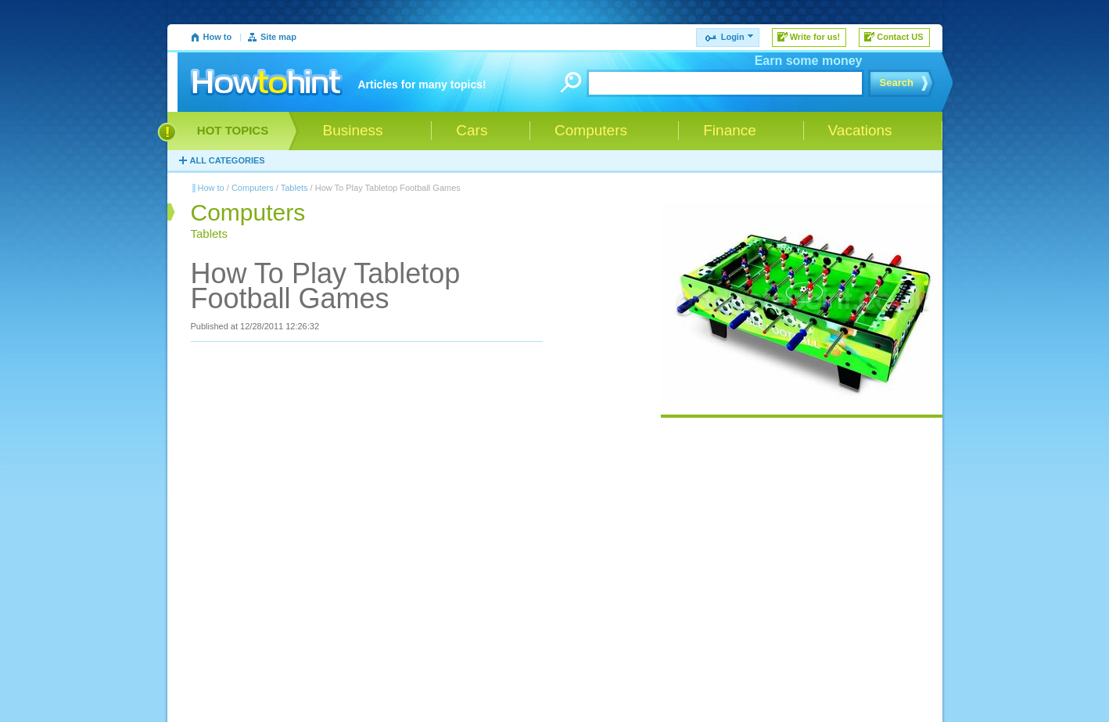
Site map (278, 36)
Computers (252, 187)
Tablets (294, 187)
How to (217, 36)
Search (896, 82)
